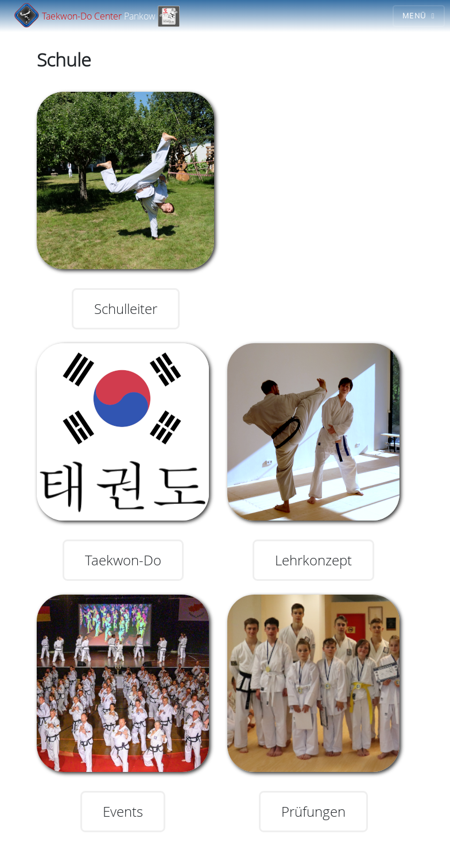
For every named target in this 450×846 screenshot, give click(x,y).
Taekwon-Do (123, 560)
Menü (414, 16)
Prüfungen (313, 811)
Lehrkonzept (313, 560)
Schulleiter (125, 309)
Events (123, 811)
